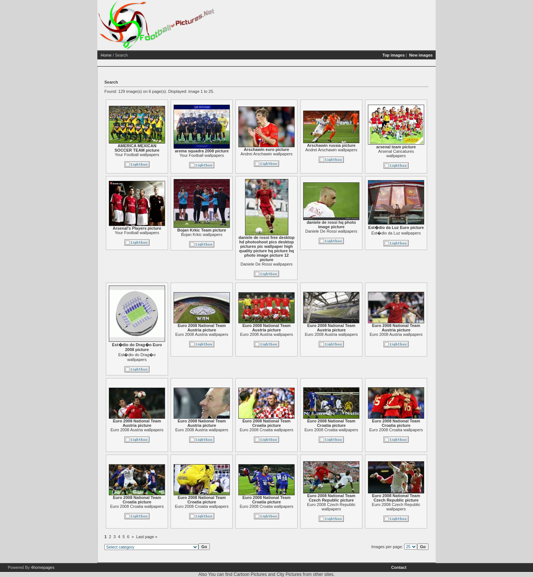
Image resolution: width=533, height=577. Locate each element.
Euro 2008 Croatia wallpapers (267, 430)
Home (106, 55)
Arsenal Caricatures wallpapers (396, 153)
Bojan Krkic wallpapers (201, 234)
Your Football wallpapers (137, 154)
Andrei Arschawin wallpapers (267, 154)
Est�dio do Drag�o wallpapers (137, 357)
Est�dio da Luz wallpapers (395, 233)
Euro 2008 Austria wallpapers (201, 334)
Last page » (147, 536)
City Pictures (288, 574)
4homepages (42, 567)
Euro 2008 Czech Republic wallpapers (331, 506)
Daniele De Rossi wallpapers (267, 264)
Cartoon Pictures (250, 574)
